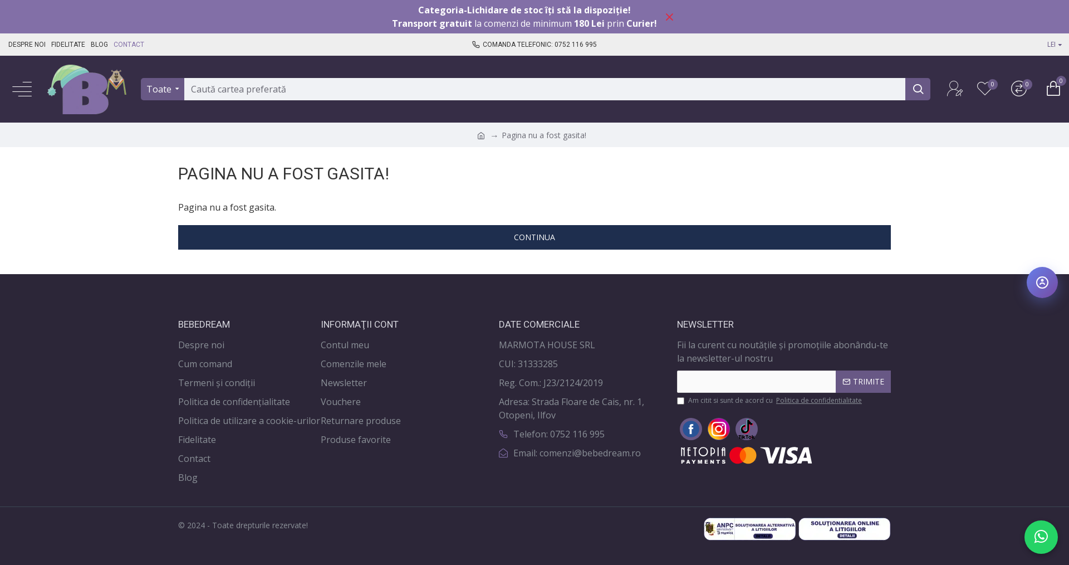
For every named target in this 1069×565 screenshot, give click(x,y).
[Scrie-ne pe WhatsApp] (1041, 537)
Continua (534, 237)
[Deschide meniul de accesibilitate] (1042, 282)
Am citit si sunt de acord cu (770, 401)
